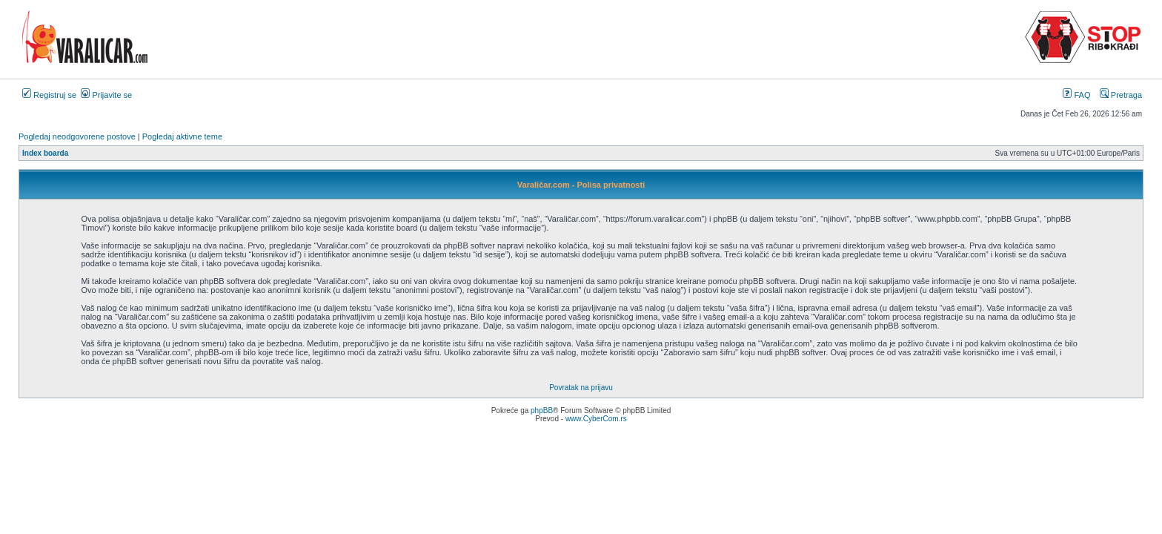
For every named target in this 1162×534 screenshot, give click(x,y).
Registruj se (49, 94)
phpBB (542, 410)
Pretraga (1121, 94)
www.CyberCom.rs (596, 419)
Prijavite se (106, 94)
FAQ (1076, 94)
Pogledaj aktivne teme (182, 136)
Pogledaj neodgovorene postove (77, 136)
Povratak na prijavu (581, 387)
